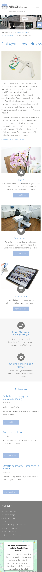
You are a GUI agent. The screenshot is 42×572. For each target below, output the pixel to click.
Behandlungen (22, 32)
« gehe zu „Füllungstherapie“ (12, 139)
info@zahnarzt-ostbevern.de (11, 535)
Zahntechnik (21, 296)
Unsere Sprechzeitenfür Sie (21, 365)
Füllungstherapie (7, 35)
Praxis (21, 179)
